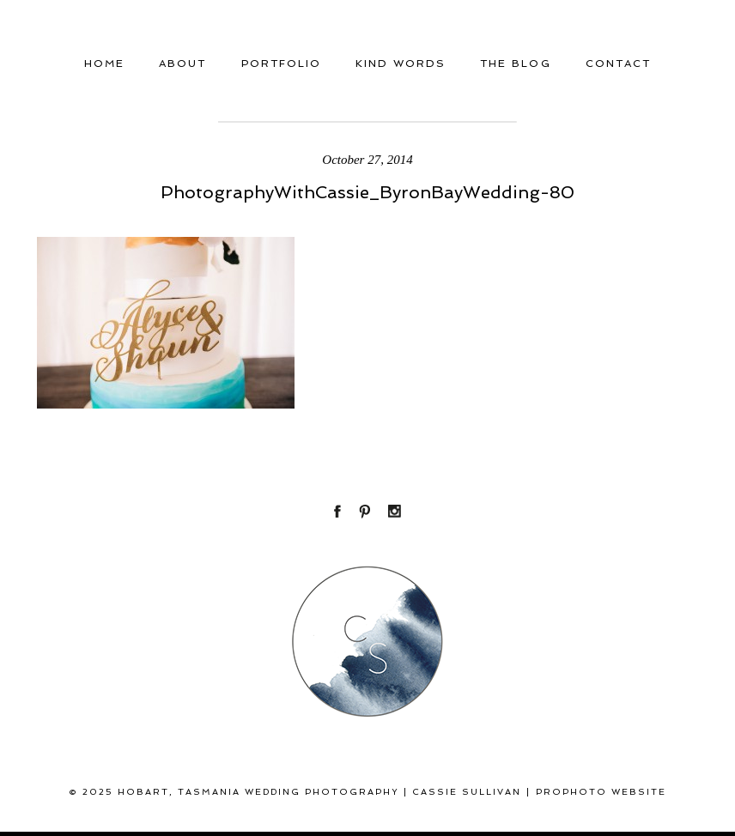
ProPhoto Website (601, 792)
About (182, 64)
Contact (618, 64)
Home (104, 64)
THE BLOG (515, 64)
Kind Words (400, 64)
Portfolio (281, 64)
